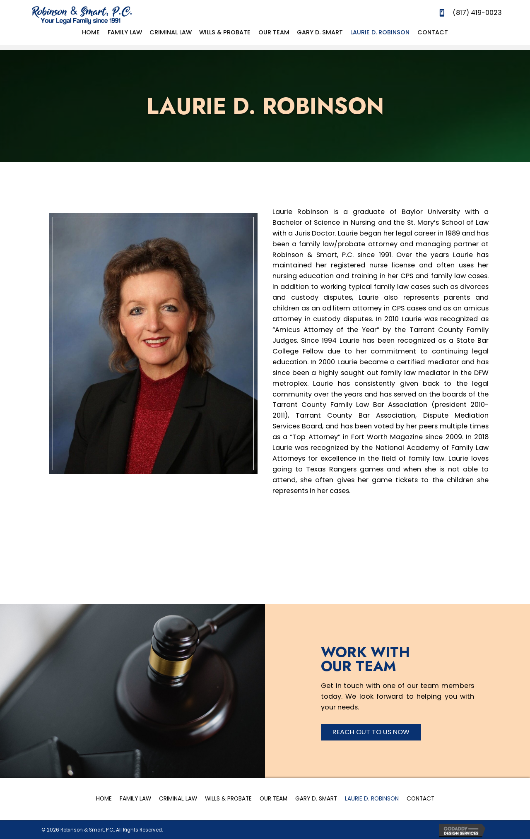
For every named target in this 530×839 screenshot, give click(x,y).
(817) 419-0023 (477, 12)
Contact (420, 799)
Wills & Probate (228, 799)
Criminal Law (178, 799)
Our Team (273, 799)
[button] (371, 732)
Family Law (135, 799)
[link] (91, 32)
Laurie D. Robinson (372, 799)
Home (104, 799)
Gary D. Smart (316, 799)
